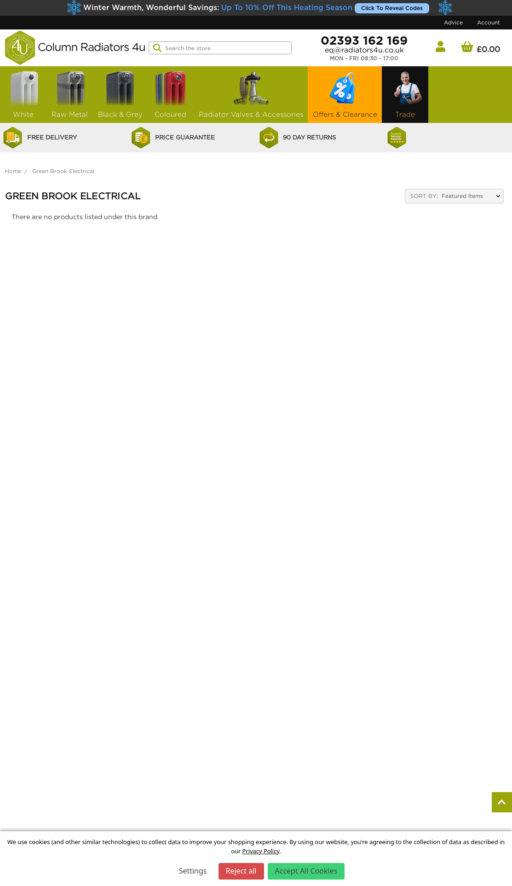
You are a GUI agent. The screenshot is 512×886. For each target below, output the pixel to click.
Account (488, 22)
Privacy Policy (261, 851)
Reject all (241, 871)
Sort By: (424, 196)
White (23, 93)
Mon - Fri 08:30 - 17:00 (364, 58)
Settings (193, 871)
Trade (405, 93)
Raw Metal (70, 93)
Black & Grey (120, 93)
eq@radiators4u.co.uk (364, 50)
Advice (453, 22)
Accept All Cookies (306, 871)
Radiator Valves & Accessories (251, 93)
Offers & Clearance (345, 93)
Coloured (170, 93)
